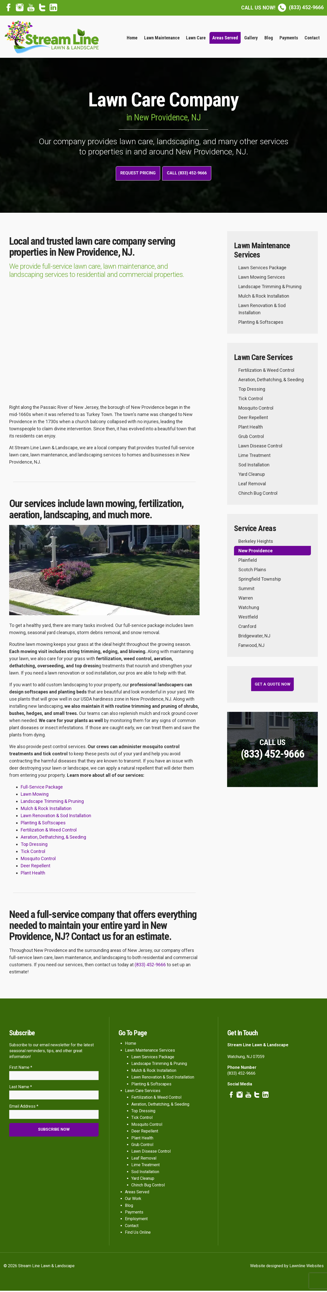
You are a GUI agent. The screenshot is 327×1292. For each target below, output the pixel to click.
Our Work (133, 1199)
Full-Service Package (42, 788)
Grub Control (251, 437)
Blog (268, 37)
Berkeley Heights (255, 542)
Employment (136, 1220)
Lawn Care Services (142, 1091)
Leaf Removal (252, 485)
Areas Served (225, 37)
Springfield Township (259, 580)
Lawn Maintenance (162, 37)
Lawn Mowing (35, 795)
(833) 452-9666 (282, 7)
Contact (312, 37)
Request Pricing (135, 174)
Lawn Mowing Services (261, 278)
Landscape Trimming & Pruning (52, 802)
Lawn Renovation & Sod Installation (56, 816)
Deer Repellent (35, 867)
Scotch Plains (252, 571)
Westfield (248, 618)
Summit (246, 589)
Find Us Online (138, 1233)
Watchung (248, 608)
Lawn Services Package (262, 269)
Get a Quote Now (272, 685)
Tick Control (33, 852)
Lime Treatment (254, 456)
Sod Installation (254, 466)
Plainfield (247, 561)
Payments (288, 37)
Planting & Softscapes (43, 824)
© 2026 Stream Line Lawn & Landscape (39, 1267)
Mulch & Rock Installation (46, 809)
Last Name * (20, 1088)
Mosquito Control (38, 859)
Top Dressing (34, 845)
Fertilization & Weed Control (49, 831)
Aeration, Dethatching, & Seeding (53, 838)
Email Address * (23, 1109)
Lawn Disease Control (260, 447)
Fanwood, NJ (251, 646)
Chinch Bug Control (257, 494)
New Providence (255, 552)
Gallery (251, 37)
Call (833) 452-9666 (189, 174)
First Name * (20, 1068)
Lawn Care (196, 37)
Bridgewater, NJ (254, 637)
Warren (245, 599)
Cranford (247, 627)
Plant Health (33, 874)
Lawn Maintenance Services (150, 1051)
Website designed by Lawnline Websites (287, 1267)
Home (132, 37)
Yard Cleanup (251, 475)
